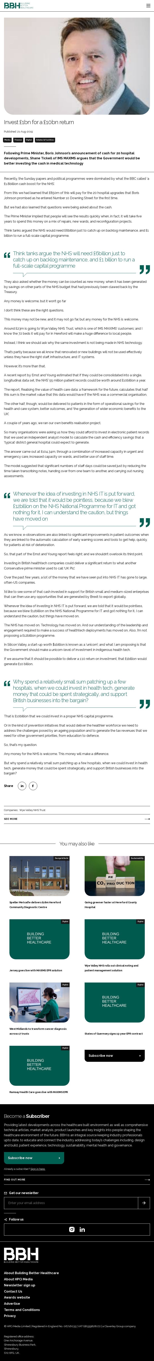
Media (7, 140)
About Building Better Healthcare (31, 1273)
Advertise (12, 1304)
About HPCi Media (18, 1279)
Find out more (14, 1179)
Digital (29, 140)
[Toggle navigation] (148, 6)
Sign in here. (37, 1168)
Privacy (10, 1316)
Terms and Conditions (22, 1310)
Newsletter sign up (19, 1285)
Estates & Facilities (45, 140)
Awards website (17, 1297)
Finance (18, 140)
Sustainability (137, 858)
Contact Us (13, 1291)
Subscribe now (101, 1056)
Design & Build (61, 858)
